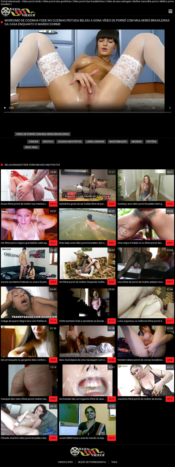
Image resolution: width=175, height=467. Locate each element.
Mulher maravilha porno (146, 1)
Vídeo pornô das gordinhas (57, 1)
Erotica (48, 141)
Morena (137, 141)
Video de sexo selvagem (119, 1)
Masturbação (118, 141)
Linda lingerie (95, 141)
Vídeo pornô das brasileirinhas (89, 1)
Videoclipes (65, 462)
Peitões (151, 141)
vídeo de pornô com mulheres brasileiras (42, 134)
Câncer (33, 141)
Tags (114, 462)
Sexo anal (31, 147)
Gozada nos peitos (69, 141)
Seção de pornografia (92, 462)
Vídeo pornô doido (32, 1)
